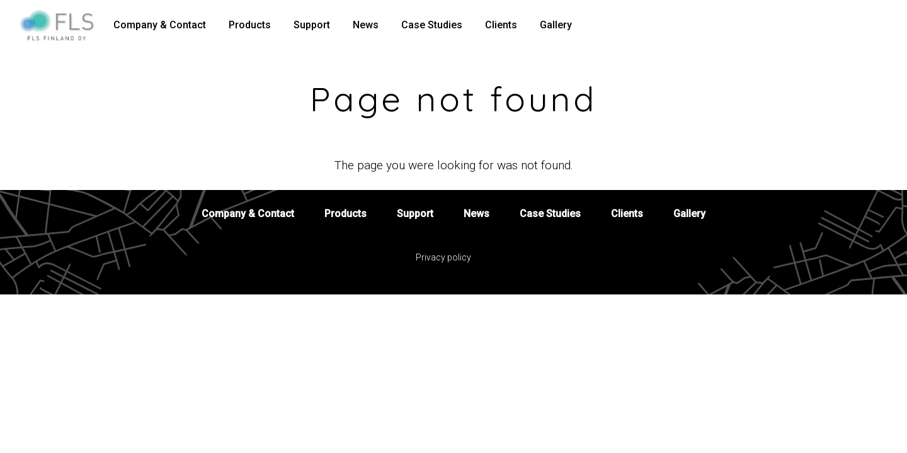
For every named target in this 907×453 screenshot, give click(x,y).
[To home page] (61, 25)
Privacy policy (443, 257)
